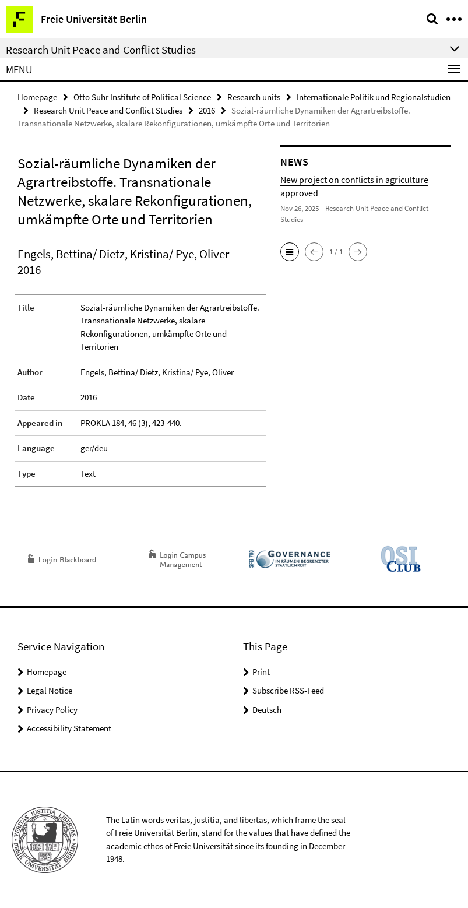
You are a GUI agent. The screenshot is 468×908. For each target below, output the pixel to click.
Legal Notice (49, 690)
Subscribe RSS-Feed (288, 690)
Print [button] (261, 671)
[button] (289, 251)
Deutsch (266, 709)
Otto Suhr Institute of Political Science (142, 97)
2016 (207, 110)
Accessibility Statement (69, 728)
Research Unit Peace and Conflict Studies (108, 110)
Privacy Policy (52, 709)
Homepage (37, 97)
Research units (253, 97)
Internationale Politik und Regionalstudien (374, 97)
